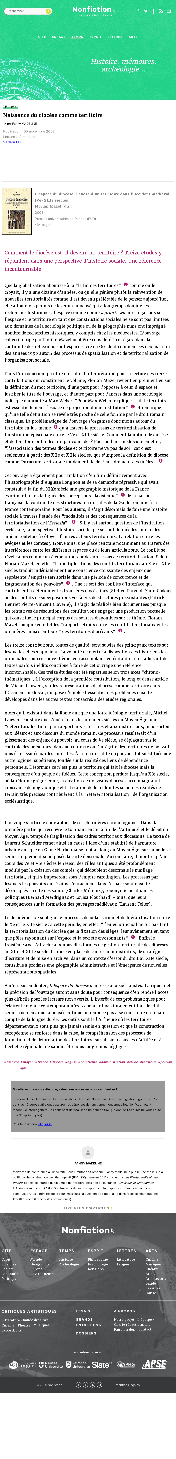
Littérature (126, 1259)
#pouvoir (165, 1062)
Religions (96, 1269)
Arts (133, 37)
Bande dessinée (36, 1320)
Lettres (115, 37)
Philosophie (98, 1259)
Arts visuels (155, 1274)
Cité (42, 37)
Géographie (40, 1264)
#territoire (147, 1062)
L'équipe (144, 1320)
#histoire (11, 1062)
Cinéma (152, 1259)
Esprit (95, 37)
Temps (77, 37)
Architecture (156, 1279)
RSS (92, 1385)
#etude (132, 1062)
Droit (6, 1259)
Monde (36, 1259)
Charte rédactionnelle (132, 1324)
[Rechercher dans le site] (28, 11)
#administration (112, 1062)
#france (41, 1062)
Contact (144, 1329)
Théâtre (152, 1269)
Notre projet (124, 1320)
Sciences (9, 1264)
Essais (83, 1311)
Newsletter (169, 11)
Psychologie (98, 1264)
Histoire (66, 1259)
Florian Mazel (48, 206)
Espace (59, 37)
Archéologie (69, 1264)
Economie (10, 1274)
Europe (36, 1269)
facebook (138, 11)
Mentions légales (128, 1385)
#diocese (56, 1062)
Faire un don (124, 1329)
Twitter (85, 1385)
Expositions (12, 1330)
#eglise (70, 1062)
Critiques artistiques (29, 1311)
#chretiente (87, 1062)
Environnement (43, 1274)
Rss (161, 11)
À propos (124, 1311)
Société (8, 1269)
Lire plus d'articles (86, 1208)
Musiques (154, 1264)
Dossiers (86, 1333)
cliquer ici (45, 1124)
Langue (123, 1264)
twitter (146, 11)
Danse (151, 1293)
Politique (9, 1279)
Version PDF (13, 142)
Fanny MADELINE (24, 124)
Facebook (78, 1385)
